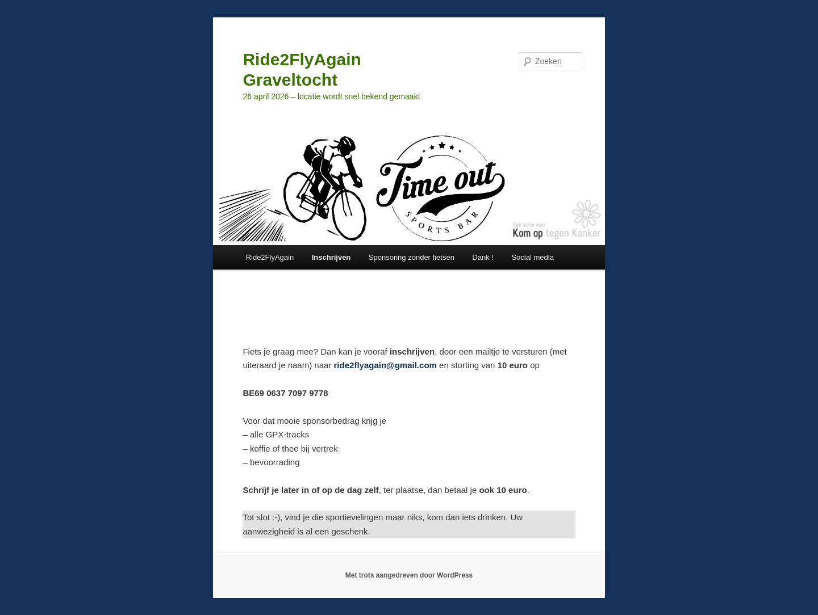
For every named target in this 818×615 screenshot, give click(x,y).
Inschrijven (331, 257)
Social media (532, 257)
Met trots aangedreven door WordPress (409, 575)
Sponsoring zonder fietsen (411, 257)
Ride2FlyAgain (270, 257)
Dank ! (483, 257)
